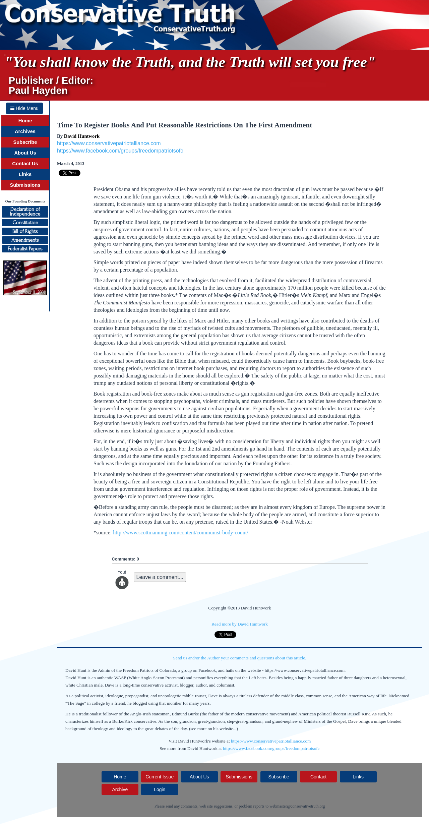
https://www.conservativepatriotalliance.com (109, 143)
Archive (120, 789)
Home (25, 120)
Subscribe (25, 142)
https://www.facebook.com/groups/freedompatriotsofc (120, 151)
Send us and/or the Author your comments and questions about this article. (239, 657)
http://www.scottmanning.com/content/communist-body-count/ (180, 532)
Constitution (25, 223)
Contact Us (25, 163)
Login (159, 789)
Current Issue (159, 776)
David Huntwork (82, 136)
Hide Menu (24, 108)
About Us (25, 153)
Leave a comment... (160, 577)
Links (25, 174)
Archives (25, 131)
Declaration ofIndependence (25, 211)
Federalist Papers (25, 249)
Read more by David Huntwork (239, 624)
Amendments (25, 240)
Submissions (25, 185)
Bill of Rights (25, 231)
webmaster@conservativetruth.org (297, 806)
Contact (318, 776)
